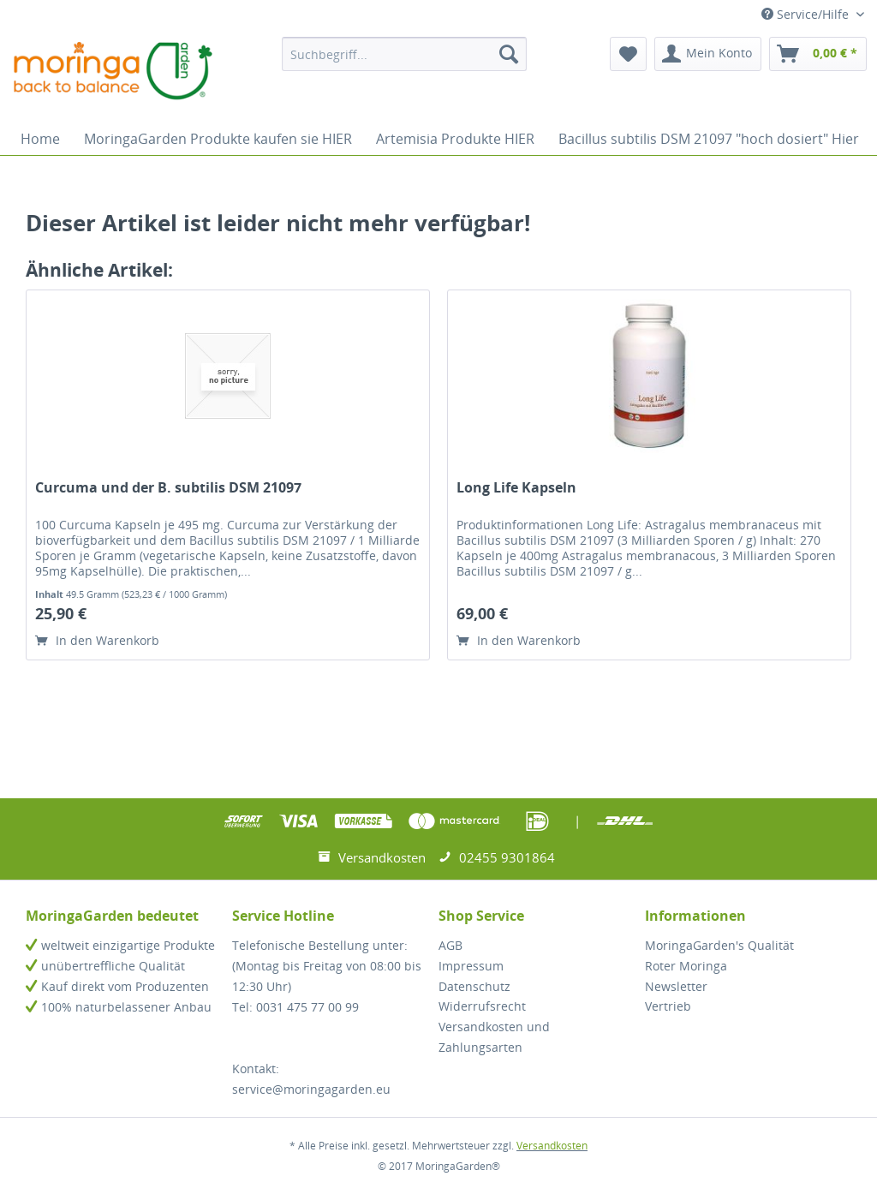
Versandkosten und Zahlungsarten (494, 1036)
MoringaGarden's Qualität (719, 945)
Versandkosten (552, 1145)
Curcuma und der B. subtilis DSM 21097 (168, 488)
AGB (450, 945)
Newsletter (676, 986)
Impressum (471, 966)
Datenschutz (474, 986)
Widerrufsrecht (482, 1006)
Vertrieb (668, 1006)
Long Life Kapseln (516, 488)
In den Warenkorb (97, 640)
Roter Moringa (686, 966)
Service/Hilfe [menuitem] (806, 14)
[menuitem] (405, 54)
